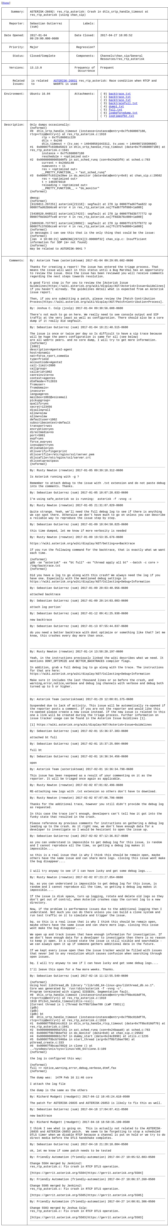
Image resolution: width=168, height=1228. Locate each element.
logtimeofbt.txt (121, 116)
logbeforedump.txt (123, 113)
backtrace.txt (120, 94)
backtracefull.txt (123, 103)
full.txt (115, 109)
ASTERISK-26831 (65, 80)
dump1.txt (116, 106)
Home (5, 2)
